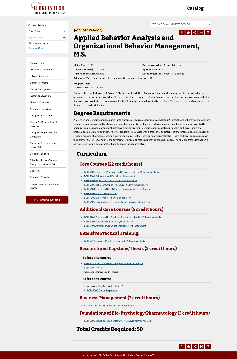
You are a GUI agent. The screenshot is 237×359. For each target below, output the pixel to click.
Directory (35, 170)
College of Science (39, 153)
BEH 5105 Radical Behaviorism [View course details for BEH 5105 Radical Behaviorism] (100, 193)
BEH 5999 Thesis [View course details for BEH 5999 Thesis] (93, 267)
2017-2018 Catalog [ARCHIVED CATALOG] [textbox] (171, 24)
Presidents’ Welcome (41, 69)
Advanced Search (37, 47)
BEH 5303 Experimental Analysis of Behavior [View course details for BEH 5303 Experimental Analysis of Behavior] (107, 197)
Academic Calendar (40, 177)
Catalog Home (37, 62)
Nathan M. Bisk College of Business (43, 123)
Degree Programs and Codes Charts (45, 185)
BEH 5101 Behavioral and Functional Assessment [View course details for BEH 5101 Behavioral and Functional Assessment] (109, 176)
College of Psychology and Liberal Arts (43, 145)
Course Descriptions (40, 89)
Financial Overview (40, 102)
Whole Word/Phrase (40, 43)
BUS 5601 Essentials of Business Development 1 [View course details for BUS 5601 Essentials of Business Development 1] (109, 305)
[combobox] (181, 24)
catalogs (90, 355)
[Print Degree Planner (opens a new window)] (182, 32)
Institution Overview (40, 95)
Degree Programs (39, 82)
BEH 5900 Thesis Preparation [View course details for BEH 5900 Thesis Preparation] (102, 290)
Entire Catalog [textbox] (35, 31)
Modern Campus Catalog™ (140, 355)
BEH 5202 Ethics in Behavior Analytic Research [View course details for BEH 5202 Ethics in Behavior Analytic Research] (108, 221)
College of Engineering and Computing (43, 134)
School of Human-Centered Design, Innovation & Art (44, 162)
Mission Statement (39, 76)
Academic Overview (40, 108)
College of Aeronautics (42, 115)
